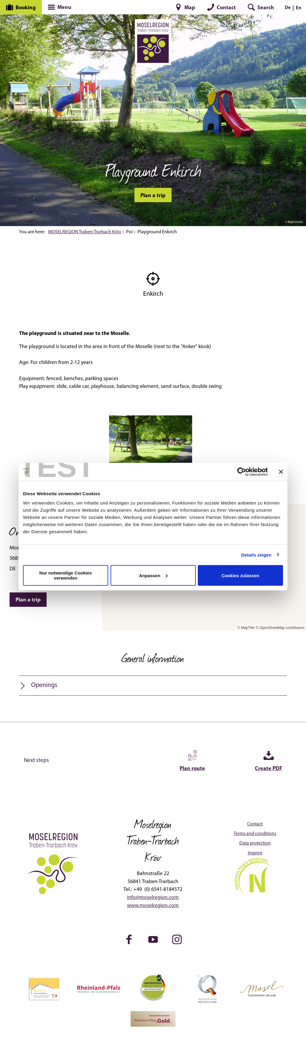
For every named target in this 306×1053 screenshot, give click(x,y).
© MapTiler (246, 628)
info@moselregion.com (153, 897)
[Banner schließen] (281, 472)
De (287, 7)
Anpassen (153, 575)
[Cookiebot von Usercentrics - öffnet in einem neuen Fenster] (241, 471)
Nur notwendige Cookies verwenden (65, 575)
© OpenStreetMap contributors (280, 628)
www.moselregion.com (153, 905)
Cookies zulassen (240, 575)
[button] (185, 7)
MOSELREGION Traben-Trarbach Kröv (84, 232)
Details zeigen (256, 554)
